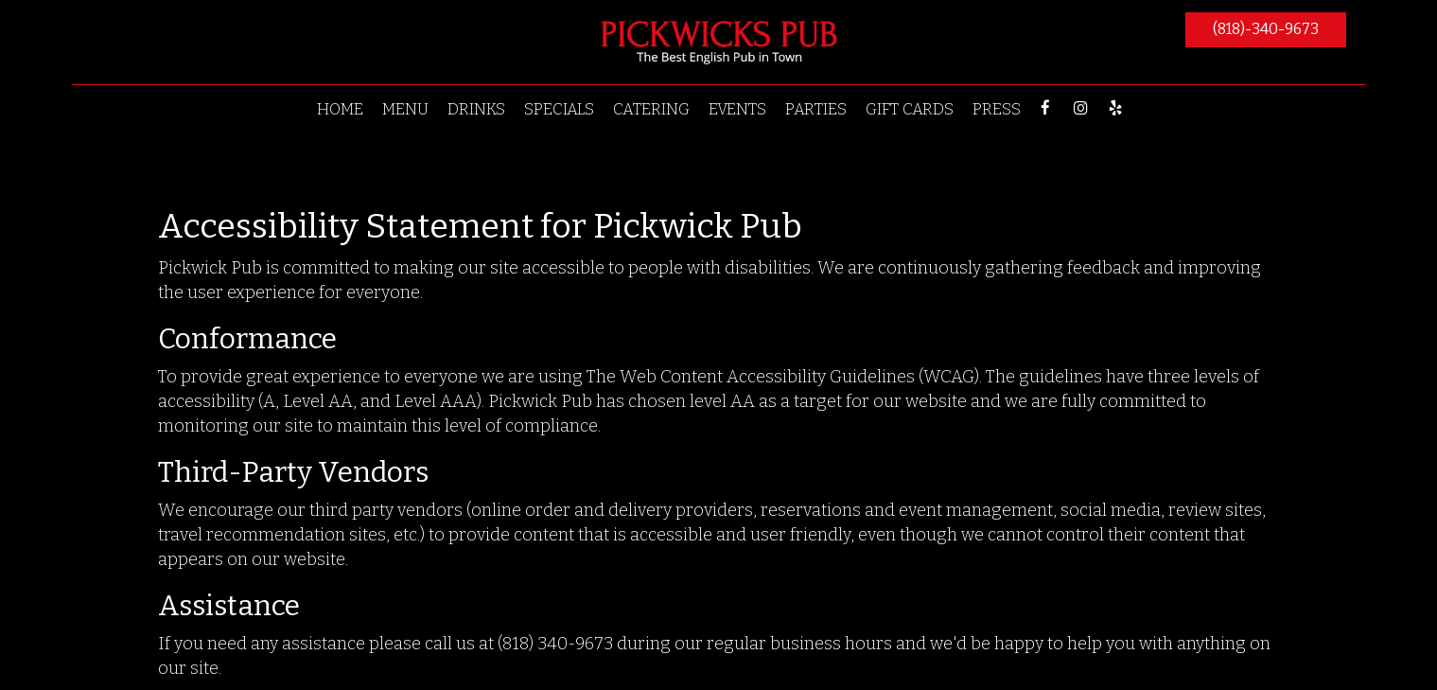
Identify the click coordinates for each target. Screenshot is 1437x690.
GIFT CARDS (910, 108)
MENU (405, 108)
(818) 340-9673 (555, 643)
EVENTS (737, 108)
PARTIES (816, 108)
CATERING (651, 108)
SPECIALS (559, 108)
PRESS (997, 108)
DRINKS (476, 108)
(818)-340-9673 (1266, 29)
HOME (340, 108)
